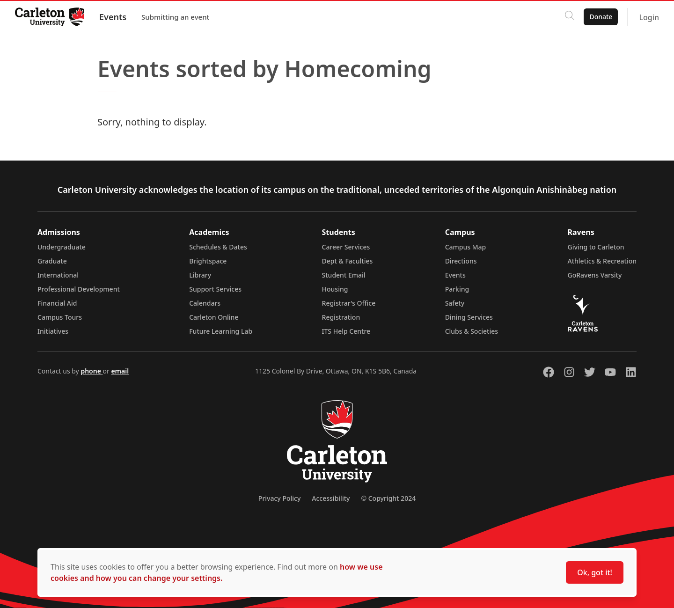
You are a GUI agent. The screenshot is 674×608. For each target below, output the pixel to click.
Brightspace (208, 260)
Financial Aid (57, 303)
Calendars (204, 303)
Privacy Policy (279, 498)
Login (649, 17)
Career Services (346, 246)
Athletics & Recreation (602, 260)
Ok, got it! (594, 572)
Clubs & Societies (471, 331)
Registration (341, 317)
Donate (600, 16)
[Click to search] (569, 17)
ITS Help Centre (346, 331)
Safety (455, 303)
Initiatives (52, 331)
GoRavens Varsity (595, 275)
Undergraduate (61, 246)
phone (92, 370)
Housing (335, 289)
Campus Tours (59, 317)
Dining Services (469, 317)
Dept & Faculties (347, 260)
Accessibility (331, 498)
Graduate (52, 260)
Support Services (215, 289)
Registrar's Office (349, 303)
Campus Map (465, 246)
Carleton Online (213, 317)
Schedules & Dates (218, 246)
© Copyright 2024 (388, 498)
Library (200, 275)
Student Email (344, 275)
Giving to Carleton (596, 246)
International (58, 275)
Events (112, 16)
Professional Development (78, 289)
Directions (461, 260)
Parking (457, 289)
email (120, 370)
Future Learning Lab (220, 331)
